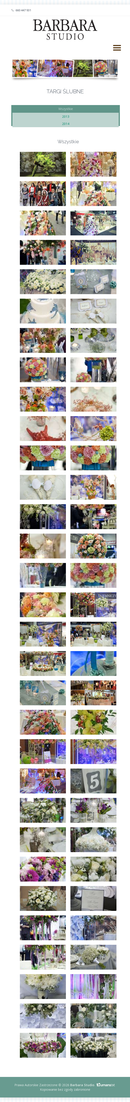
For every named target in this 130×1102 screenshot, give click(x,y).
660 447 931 (21, 10)
